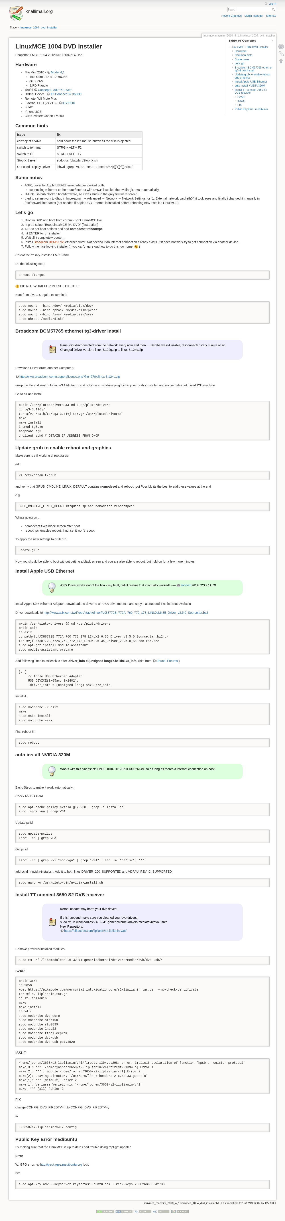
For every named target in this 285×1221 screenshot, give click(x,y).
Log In (272, 3)
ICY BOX (68, 103)
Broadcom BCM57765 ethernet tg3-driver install (253, 69)
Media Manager (253, 15)
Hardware (240, 51)
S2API (241, 97)
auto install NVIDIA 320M (250, 85)
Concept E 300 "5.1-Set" (55, 90)
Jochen (186, 585)
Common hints (243, 55)
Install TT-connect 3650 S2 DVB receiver (251, 91)
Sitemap (271, 15)
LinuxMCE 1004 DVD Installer (250, 47)
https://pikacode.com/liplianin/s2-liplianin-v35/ (95, 930)
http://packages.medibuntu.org (61, 1164)
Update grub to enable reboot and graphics (252, 76)
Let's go (239, 63)
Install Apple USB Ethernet (251, 81)
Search (274, 9)
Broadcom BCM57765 (49, 242)
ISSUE (241, 101)
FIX (239, 105)
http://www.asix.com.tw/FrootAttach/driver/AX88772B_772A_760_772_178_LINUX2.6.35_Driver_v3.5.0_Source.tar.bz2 (126, 612)
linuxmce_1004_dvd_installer (39, 27)
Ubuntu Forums (167, 661)
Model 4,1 (58, 72)
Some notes (242, 59)
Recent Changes (231, 15)
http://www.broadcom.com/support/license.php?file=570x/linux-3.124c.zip (69, 376)
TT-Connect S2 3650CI (66, 94)
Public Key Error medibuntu (251, 109)
